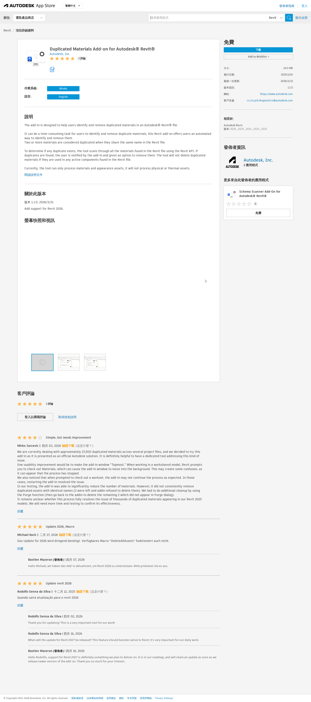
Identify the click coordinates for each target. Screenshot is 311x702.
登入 (304, 6)
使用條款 (111, 698)
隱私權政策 (77, 698)
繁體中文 (72, 6)
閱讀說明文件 (33, 175)
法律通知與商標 (95, 698)
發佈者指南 (286, 6)
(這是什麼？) (84, 446)
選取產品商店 (25, 18)
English (63, 97)
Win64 (63, 88)
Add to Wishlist (258, 56)
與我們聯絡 (146, 698)
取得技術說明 (67, 417)
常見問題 (132, 698)
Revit (7, 30)
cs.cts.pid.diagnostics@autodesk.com (270, 100)
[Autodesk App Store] (29, 6)
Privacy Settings (164, 698)
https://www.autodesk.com (276, 94)
